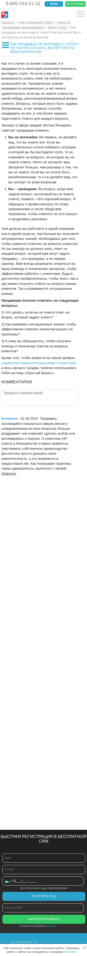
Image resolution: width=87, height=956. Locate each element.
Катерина (9, 418)
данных (52, 926)
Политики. (70, 951)
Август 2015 (58, 27)
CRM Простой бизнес (35, 15)
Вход (54, 3)
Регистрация (75, 3)
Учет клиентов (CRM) (36, 22)
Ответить (8, 473)
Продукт (8, 22)
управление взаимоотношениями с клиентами (38, 363)
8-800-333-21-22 (23, 3)
